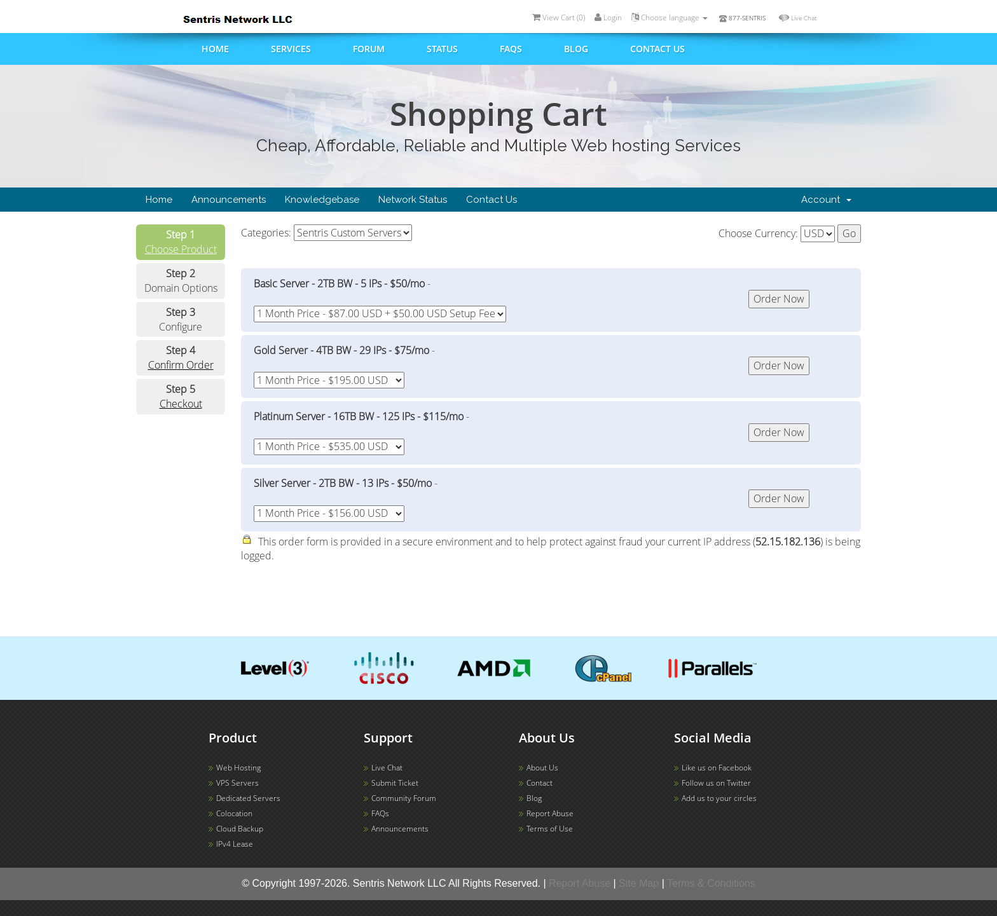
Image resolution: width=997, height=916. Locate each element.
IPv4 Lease (234, 843)
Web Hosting (238, 767)
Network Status (412, 199)
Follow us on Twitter (716, 782)
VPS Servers (237, 782)
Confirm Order (181, 365)
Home (215, 49)
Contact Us (491, 199)
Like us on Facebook (717, 767)
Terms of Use (549, 828)
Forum (369, 49)
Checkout (181, 404)
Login (608, 17)
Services (291, 49)
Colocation (234, 813)
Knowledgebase (322, 199)
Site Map (639, 883)
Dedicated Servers (248, 798)
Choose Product (181, 249)
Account (826, 199)
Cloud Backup (239, 828)
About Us (542, 767)
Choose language (669, 17)
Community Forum (403, 798)
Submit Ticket (394, 782)
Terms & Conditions (711, 883)
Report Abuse (550, 813)
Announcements (228, 199)
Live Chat (803, 17)
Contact (539, 782)
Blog (576, 49)
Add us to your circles (719, 798)
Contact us (657, 49)
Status (442, 49)
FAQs (511, 49)
